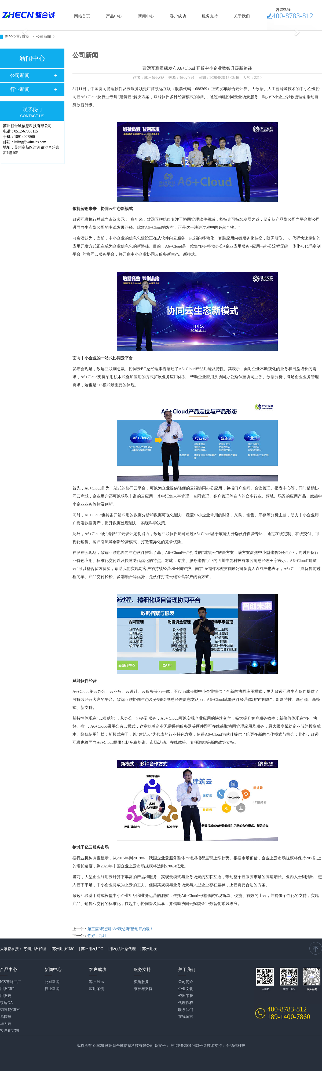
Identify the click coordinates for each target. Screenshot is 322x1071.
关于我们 (242, 16)
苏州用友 (149, 949)
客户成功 (178, 16)
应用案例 (96, 989)
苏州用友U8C (63, 949)
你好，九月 (96, 936)
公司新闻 (44, 37)
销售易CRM (10, 1010)
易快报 (5, 1017)
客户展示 (96, 982)
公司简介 (185, 982)
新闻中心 (146, 16)
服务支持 (210, 16)
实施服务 (141, 982)
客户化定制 (9, 1031)
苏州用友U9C (92, 949)
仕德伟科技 (235, 1046)
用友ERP (7, 989)
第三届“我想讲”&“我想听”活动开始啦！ (120, 929)
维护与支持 (143, 989)
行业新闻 (20, 89)
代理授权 (185, 1003)
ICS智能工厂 (10, 982)
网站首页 (82, 16)
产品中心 (114, 16)
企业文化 (185, 989)
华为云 (5, 1024)
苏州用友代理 (35, 949)
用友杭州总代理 (122, 949)
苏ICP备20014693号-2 (188, 1046)
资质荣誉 (185, 996)
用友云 (5, 996)
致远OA (6, 1003)
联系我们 (185, 1010)
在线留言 (185, 1017)
